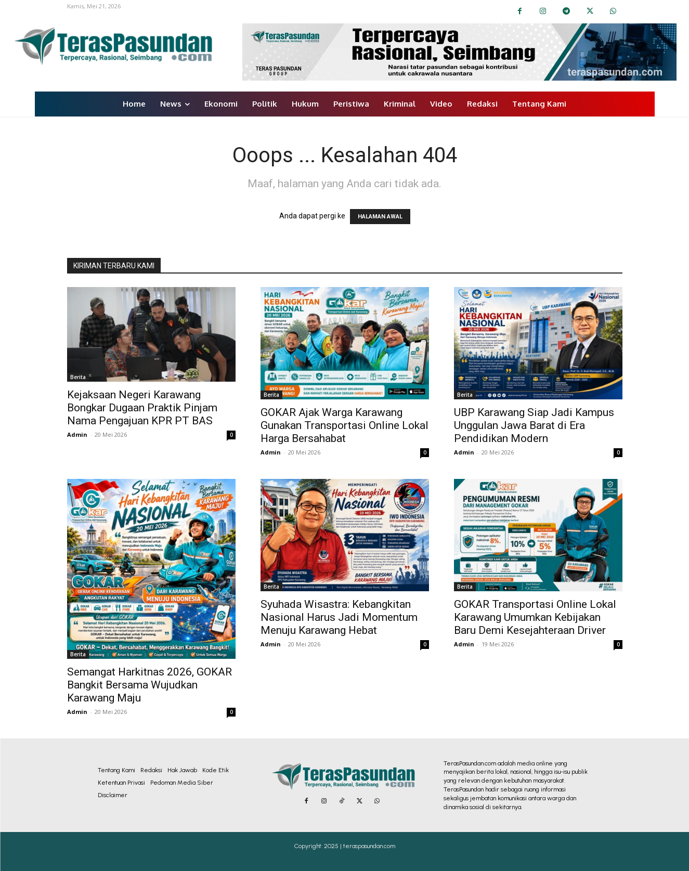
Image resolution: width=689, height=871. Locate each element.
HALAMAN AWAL (380, 216)
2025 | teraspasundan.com (359, 846)
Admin (77, 434)
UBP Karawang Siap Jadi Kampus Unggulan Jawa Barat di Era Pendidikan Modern (534, 425)
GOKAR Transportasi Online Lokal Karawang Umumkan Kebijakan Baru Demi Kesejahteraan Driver (535, 617)
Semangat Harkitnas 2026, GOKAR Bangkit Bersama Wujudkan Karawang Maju (149, 685)
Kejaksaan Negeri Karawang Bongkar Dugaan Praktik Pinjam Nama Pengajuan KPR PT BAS (142, 407)
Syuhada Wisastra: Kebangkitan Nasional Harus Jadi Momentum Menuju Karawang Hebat (339, 617)
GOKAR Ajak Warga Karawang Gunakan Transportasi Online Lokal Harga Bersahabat (344, 425)
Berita (78, 377)
